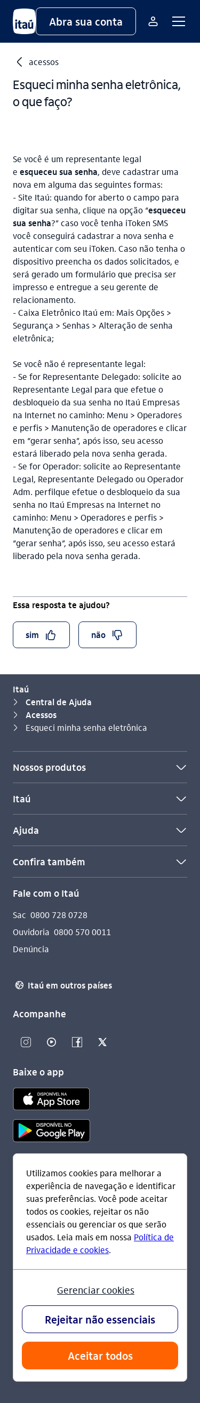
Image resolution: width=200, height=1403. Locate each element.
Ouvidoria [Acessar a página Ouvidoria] (31, 931)
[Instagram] (25, 1042)
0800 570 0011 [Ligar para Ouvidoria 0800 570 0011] (82, 931)
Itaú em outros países (62, 985)
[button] (86, 21)
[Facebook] (77, 1042)
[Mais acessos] (153, 21)
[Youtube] (51, 1042)
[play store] (51, 1132)
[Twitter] (102, 1042)
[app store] (51, 1100)
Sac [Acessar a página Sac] (19, 914)
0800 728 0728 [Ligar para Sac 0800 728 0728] (58, 914)
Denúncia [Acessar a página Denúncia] (31, 948)
